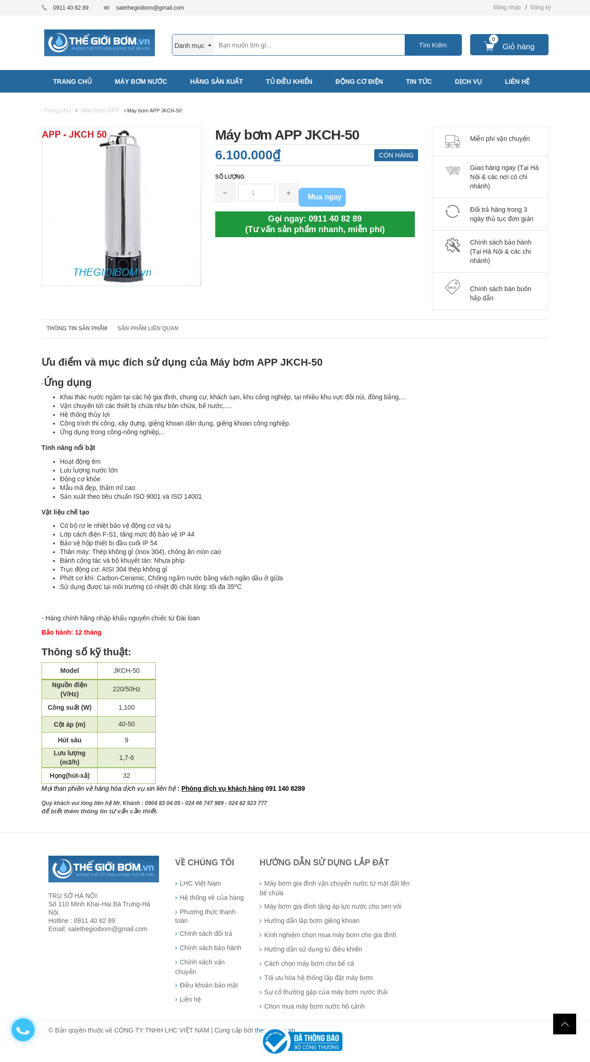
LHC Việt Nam (200, 883)
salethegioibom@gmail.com (150, 8)
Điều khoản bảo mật (209, 985)
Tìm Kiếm (433, 45)
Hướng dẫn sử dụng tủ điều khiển (313, 949)
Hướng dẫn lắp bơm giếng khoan (312, 920)
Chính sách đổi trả (206, 933)
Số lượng (230, 177)
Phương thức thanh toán (205, 916)
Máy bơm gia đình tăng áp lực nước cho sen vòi (332, 906)
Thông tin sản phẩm (77, 328)
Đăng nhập (507, 7)
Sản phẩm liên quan (148, 328)
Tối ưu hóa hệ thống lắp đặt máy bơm (318, 977)
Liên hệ (190, 999)
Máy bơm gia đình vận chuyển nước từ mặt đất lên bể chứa (334, 888)
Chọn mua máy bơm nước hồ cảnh (314, 1006)
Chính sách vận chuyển (200, 966)
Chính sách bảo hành (210, 947)
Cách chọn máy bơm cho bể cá (309, 963)
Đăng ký (541, 7)
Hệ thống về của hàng (212, 897)
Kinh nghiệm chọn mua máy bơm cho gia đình (330, 935)
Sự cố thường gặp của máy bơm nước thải (326, 992)
